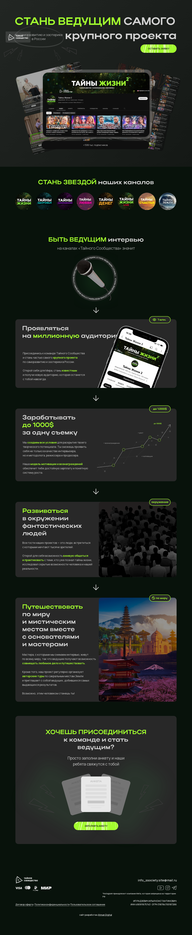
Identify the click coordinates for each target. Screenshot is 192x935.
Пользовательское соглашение (87, 904)
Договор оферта (24, 904)
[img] (96, 826)
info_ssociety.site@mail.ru (157, 880)
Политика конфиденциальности (52, 904)
